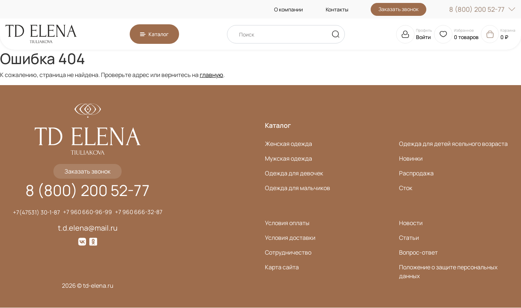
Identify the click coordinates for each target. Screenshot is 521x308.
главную (211, 75)
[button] (154, 34)
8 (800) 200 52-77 (482, 9)
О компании (288, 9)
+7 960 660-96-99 (87, 213)
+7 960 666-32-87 (140, 213)
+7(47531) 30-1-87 (35, 213)
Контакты (337, 9)
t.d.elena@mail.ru (88, 228)
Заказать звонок (398, 9)
